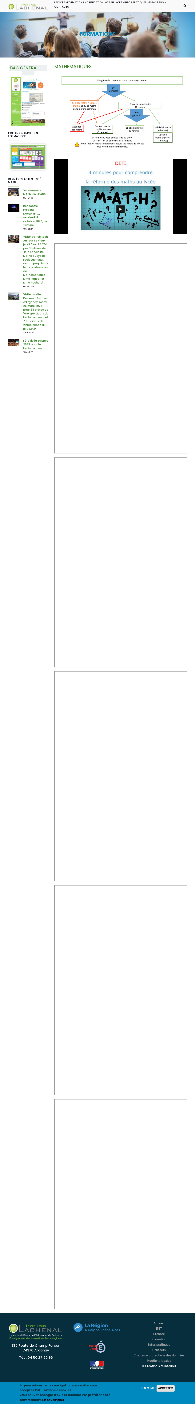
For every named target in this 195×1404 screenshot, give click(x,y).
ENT (159, 1345)
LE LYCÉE (62, 7)
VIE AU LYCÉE (128, 7)
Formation (159, 1356)
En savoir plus (53, 1400)
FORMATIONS (82, 7)
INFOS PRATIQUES (153, 7)
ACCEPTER (165, 1388)
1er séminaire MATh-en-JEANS (34, 209)
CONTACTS (86, 21)
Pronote (159, 1351)
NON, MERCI (147, 1388)
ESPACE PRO (65, 21)
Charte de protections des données (159, 1372)
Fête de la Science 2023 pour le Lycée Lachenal (35, 361)
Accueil (159, 1340)
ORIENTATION (106, 7)
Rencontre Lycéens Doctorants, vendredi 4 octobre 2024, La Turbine (35, 232)
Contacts (159, 1367)
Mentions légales (159, 1378)
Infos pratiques (159, 1361)
